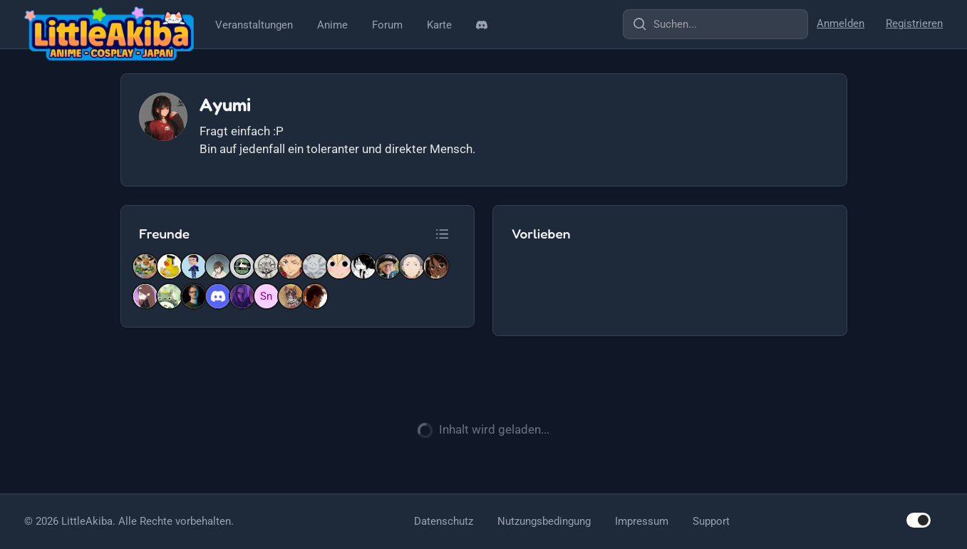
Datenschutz (443, 521)
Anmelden (840, 23)
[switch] (918, 520)
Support (711, 521)
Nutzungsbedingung (544, 521)
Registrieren (914, 23)
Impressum (641, 521)
